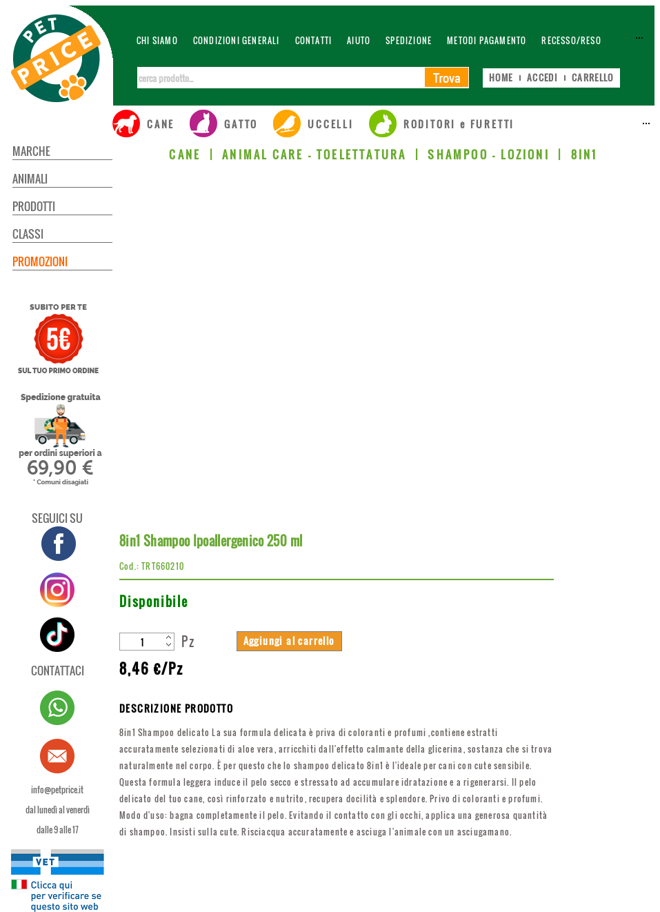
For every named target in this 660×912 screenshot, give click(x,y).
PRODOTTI (33, 206)
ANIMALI (30, 178)
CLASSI (27, 234)
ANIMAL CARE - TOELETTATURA (314, 154)
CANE (185, 154)
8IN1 (584, 154)
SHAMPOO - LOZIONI (488, 154)
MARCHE (31, 151)
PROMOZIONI (40, 261)
